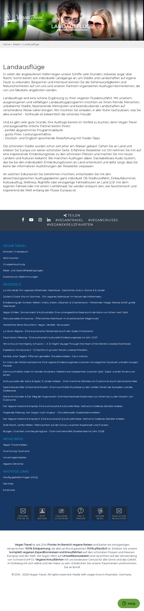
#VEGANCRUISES (103, 220)
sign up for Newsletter (119, 514)
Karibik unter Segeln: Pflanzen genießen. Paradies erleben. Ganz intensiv (45, 356)
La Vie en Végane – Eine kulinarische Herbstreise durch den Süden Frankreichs (48, 331)
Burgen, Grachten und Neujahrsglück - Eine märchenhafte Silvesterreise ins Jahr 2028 (53, 431)
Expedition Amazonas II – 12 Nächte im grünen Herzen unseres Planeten (45, 349)
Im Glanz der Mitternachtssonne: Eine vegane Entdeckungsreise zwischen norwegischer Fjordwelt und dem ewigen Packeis (70, 364)
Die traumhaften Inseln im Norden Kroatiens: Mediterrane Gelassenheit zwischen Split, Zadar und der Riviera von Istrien (69, 373)
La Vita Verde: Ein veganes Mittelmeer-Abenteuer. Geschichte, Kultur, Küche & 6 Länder (54, 290)
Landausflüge (31, 44)
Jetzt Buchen (42, 514)
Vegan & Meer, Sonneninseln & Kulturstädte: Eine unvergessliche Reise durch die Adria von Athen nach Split (65, 312)
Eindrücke (9, 489)
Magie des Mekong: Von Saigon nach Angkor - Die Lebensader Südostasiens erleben (51, 412)
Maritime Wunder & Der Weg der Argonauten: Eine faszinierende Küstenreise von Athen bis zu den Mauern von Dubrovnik (68, 398)
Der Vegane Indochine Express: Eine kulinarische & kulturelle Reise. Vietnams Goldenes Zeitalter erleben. (63, 406)
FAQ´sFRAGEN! (80, 514)
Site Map (8, 483)
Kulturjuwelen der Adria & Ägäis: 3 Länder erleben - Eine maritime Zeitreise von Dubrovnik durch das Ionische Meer (70, 381)
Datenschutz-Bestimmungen (20, 276)
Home (7, 44)
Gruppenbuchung (14, 264)
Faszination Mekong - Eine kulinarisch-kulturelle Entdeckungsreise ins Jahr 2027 (50, 337)
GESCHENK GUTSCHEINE (61, 514)
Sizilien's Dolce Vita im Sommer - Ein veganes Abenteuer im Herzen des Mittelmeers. (52, 296)
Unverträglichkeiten (15, 457)
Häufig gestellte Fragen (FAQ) (20, 477)
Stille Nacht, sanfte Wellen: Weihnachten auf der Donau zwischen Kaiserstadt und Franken (55, 424)
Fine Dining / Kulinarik (16, 451)
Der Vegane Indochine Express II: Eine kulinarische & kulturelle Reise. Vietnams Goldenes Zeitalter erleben (64, 418)
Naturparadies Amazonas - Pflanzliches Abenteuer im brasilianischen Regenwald (50, 318)
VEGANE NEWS (99, 514)
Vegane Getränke (13, 463)
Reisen (17, 44)
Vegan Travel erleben (15, 444)
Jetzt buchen (11, 257)
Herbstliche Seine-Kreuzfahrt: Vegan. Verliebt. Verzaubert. (36, 324)
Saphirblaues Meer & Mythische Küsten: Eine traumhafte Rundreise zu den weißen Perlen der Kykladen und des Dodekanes (68, 389)
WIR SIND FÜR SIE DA (23, 514)
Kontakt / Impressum (15, 251)
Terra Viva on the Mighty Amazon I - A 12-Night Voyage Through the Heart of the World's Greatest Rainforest (67, 343)
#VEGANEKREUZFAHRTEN (70, 224)
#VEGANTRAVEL (69, 220)
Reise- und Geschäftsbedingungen (23, 270)
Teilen (72, 215)
